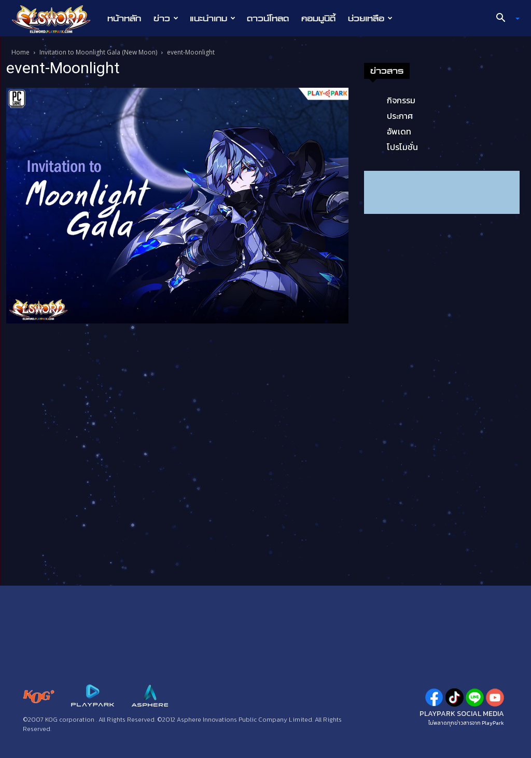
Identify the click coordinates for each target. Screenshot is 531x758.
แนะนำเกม (212, 18)
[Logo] (56, 18)
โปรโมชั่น (402, 147)
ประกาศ (400, 116)
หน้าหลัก (124, 18)
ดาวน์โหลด (268, 18)
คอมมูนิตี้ (318, 18)
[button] (504, 18)
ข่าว (165, 18)
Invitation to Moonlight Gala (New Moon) (98, 52)
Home (20, 52)
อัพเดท (399, 131)
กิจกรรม (401, 100)
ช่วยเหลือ (370, 18)
